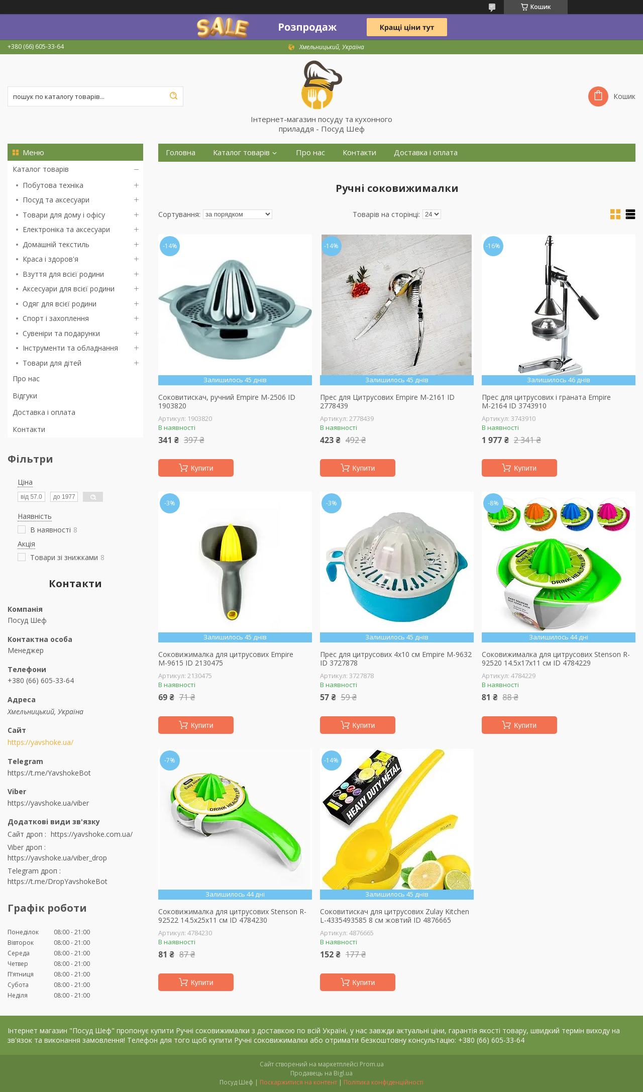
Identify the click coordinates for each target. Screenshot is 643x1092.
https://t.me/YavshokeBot (49, 773)
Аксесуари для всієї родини (69, 288)
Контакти (29, 429)
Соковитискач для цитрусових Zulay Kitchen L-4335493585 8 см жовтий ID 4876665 (394, 916)
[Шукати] (173, 96)
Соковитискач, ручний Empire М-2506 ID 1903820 (226, 401)
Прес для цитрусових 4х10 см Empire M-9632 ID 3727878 (396, 659)
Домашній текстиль (56, 244)
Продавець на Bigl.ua (321, 1073)
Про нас (26, 378)
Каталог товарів (41, 169)
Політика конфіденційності (383, 1082)
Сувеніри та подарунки (61, 333)
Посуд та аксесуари (56, 199)
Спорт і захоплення (56, 318)
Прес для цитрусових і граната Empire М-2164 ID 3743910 (546, 401)
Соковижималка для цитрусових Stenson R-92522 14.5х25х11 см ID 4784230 (232, 916)
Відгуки (25, 395)
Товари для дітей (52, 363)
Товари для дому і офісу (64, 215)
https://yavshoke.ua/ (40, 742)
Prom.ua (372, 1064)
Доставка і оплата (44, 412)
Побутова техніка (53, 185)
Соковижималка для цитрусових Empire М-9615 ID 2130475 (225, 659)
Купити (202, 468)
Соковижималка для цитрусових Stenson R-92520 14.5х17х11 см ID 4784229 (556, 659)
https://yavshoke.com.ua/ (92, 834)
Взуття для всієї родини (63, 274)
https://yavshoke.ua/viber (48, 803)
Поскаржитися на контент (298, 1082)
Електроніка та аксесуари (66, 229)
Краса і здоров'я (50, 259)
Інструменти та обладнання (70, 348)
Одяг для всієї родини (59, 303)
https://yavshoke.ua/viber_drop (57, 857)
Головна (180, 152)
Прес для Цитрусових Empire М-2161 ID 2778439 (387, 401)
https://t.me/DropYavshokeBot (58, 881)
